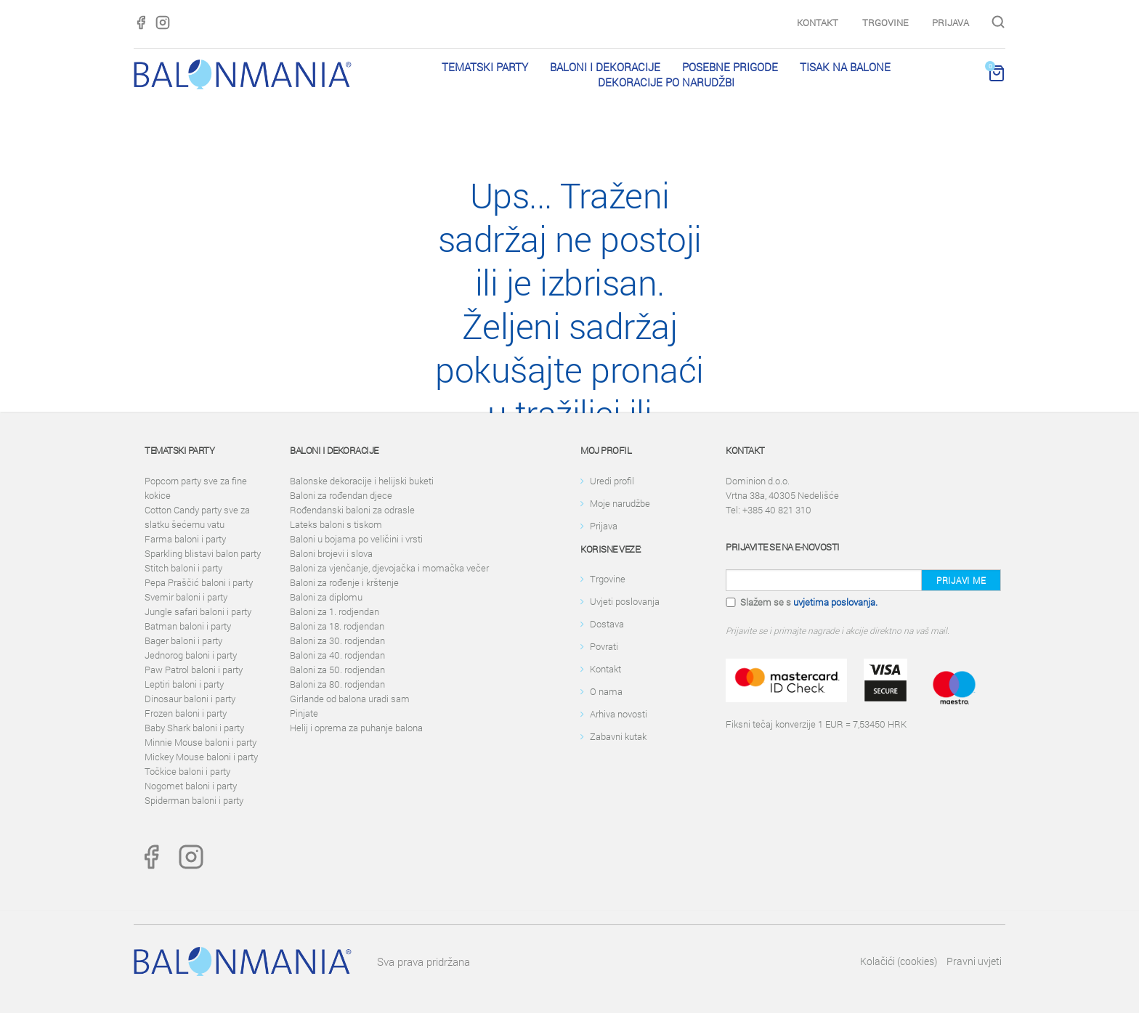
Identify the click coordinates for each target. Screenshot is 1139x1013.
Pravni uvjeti (974, 961)
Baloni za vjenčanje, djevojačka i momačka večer (389, 567)
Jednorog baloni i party (191, 655)
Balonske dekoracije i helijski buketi (362, 480)
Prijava (950, 22)
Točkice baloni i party (187, 771)
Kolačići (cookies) (898, 961)
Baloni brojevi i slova (331, 553)
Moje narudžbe (620, 503)
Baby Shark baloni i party (194, 727)
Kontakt (817, 22)
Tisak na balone (845, 67)
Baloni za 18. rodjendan (337, 625)
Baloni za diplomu (326, 596)
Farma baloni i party (185, 538)
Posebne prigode (730, 67)
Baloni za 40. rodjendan (337, 655)
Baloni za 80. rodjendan (337, 684)
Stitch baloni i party (183, 567)
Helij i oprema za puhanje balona (356, 727)
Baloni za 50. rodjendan (337, 669)
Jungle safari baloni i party (198, 611)
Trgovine (885, 22)
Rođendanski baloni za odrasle (352, 509)
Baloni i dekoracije (605, 67)
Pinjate (304, 713)
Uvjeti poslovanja (625, 601)
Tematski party (485, 67)
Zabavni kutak (618, 736)
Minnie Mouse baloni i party (200, 742)
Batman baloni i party (188, 625)
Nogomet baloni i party (191, 785)
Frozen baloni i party (186, 713)
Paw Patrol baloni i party (194, 669)
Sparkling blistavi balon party (203, 553)
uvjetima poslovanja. (835, 602)
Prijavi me (961, 580)
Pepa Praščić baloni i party (199, 582)
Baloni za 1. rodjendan (334, 611)
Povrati (604, 646)
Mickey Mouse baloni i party (201, 756)
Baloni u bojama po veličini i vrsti (356, 538)
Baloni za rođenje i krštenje (344, 582)
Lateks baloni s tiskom (336, 524)
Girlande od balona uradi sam (350, 698)
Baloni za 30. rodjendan (337, 640)
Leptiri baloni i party (184, 684)
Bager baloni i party (183, 640)
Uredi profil (612, 480)
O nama (606, 691)
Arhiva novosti (618, 713)
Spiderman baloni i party (194, 800)
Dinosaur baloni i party (190, 698)
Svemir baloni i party (186, 596)
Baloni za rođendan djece (341, 495)
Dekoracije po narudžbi (666, 82)
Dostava (607, 623)
